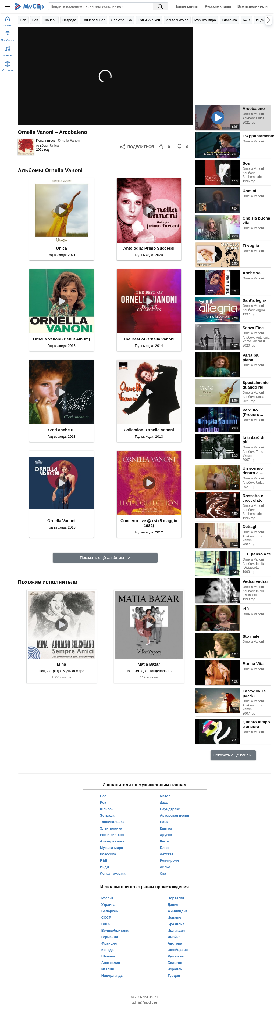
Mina (61, 664)
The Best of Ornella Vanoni (149, 339)
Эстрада (69, 20)
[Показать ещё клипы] (233, 755)
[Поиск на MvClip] (160, 6)
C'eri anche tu (61, 430)
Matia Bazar (149, 664)
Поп (23, 20)
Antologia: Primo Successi (149, 248)
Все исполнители (252, 6)
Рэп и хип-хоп (149, 20)
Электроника (121, 20)
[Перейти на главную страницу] (7, 20)
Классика (229, 20)
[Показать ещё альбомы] (105, 558)
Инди (260, 20)
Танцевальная (93, 20)
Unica (54, 146)
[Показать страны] (7, 65)
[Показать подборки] (7, 35)
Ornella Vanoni (69, 140)
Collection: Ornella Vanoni (149, 430)
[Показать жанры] (7, 50)
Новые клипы (186, 6)
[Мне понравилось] (165, 146)
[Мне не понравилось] (183, 146)
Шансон (50, 20)
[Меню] (7, 6)
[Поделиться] (137, 146)
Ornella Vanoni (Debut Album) (61, 339)
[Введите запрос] (100, 6)
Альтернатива (177, 20)
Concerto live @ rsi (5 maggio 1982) (148, 523)
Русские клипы (218, 6)
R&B (246, 20)
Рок (35, 20)
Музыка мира (205, 20)
